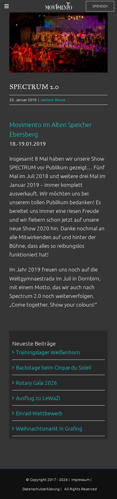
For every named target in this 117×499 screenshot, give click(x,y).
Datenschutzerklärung (41, 488)
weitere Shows (53, 99)
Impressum (80, 479)
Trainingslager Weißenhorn (48, 352)
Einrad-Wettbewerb (39, 413)
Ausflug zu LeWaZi (38, 397)
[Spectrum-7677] (58, 42)
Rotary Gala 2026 (36, 382)
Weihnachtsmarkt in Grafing (49, 428)
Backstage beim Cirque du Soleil (53, 367)
